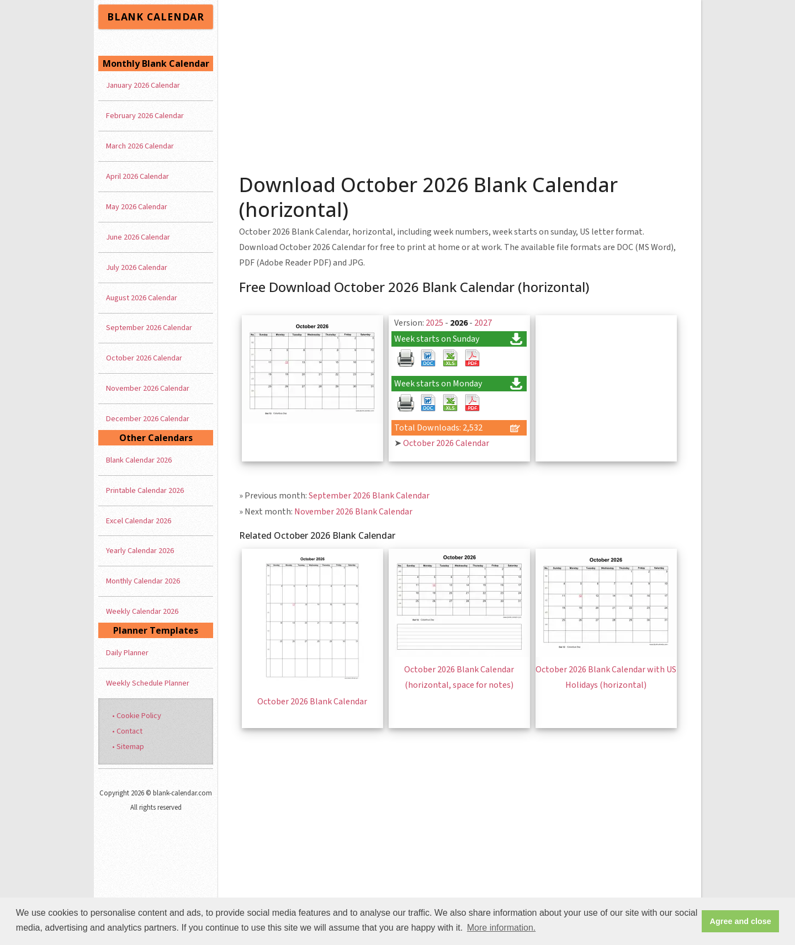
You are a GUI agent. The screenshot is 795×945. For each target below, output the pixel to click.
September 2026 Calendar (149, 327)
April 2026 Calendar (137, 176)
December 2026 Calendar (147, 418)
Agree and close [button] (740, 921)
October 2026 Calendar (446, 443)
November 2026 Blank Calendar (353, 512)
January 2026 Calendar (143, 85)
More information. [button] (501, 927)
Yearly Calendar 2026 (140, 550)
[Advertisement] (460, 83)
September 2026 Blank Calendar (369, 496)
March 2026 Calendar (140, 146)
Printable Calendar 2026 (145, 490)
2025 (434, 323)
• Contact (127, 731)
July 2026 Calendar (136, 267)
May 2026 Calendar (136, 207)
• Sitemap (128, 746)
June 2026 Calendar (138, 237)
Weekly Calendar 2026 (142, 611)
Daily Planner (127, 653)
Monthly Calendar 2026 (143, 581)
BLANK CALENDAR (155, 16)
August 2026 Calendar (141, 298)
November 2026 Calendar (147, 388)
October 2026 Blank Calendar (312, 702)
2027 (483, 323)
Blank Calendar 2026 (139, 460)
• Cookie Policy (136, 715)
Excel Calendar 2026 (138, 521)
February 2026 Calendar (145, 115)
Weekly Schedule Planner (147, 683)
